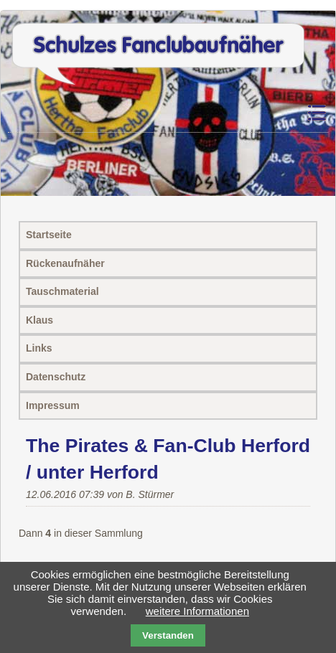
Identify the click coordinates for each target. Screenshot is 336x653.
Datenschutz (55, 376)
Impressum (53, 405)
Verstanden (168, 635)
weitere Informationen (197, 611)
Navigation (279, 113)
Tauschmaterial (62, 291)
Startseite (49, 234)
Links (39, 348)
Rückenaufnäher (65, 263)
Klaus (39, 320)
